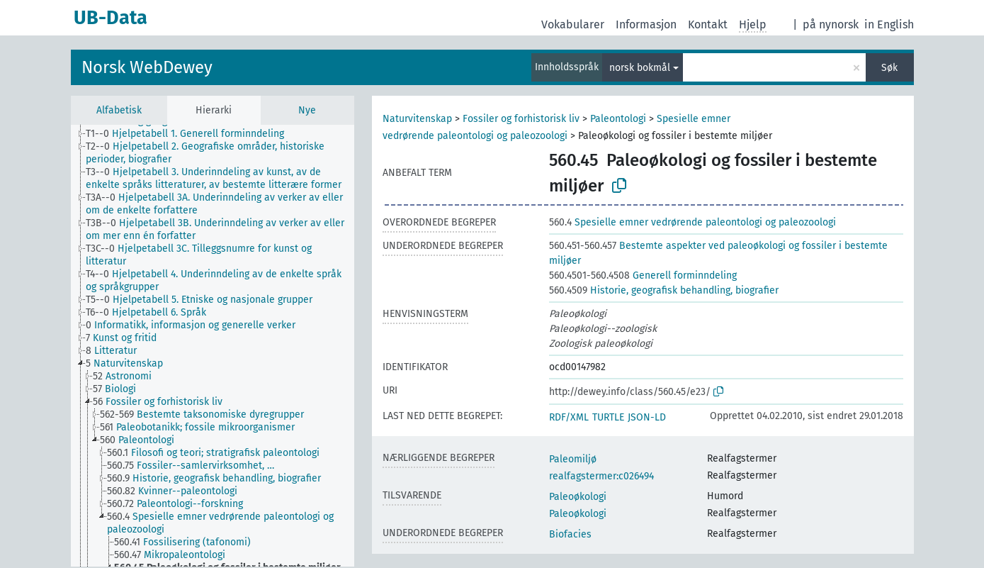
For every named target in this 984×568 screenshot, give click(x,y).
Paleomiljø (572, 459)
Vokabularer (572, 24)
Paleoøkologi (577, 497)
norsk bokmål (639, 68)
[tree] (212, 346)
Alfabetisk (119, 110)
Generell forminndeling (643, 275)
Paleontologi (618, 119)
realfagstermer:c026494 (601, 476)
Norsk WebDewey (147, 67)
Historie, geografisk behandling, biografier (664, 290)
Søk (889, 68)
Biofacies (570, 534)
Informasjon (646, 24)
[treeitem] (191, 134)
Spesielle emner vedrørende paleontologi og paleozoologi (692, 222)
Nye (307, 110)
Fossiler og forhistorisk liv (521, 119)
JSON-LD (647, 417)
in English (889, 24)
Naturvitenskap (417, 119)
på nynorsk (831, 24)
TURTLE (608, 417)
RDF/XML (569, 417)
